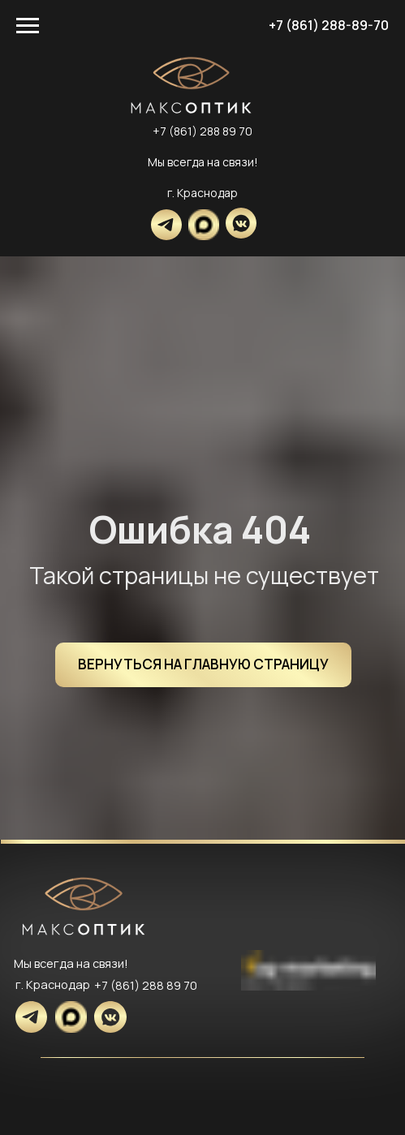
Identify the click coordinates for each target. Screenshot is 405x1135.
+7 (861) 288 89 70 (202, 131)
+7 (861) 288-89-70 (329, 25)
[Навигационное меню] (27, 26)
